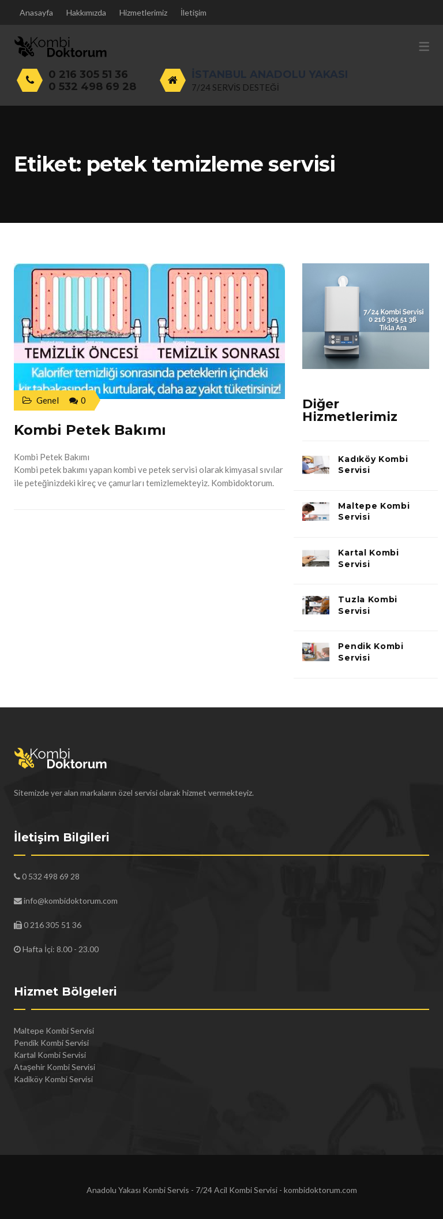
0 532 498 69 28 (92, 86)
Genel (47, 400)
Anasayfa (36, 12)
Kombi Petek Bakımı (90, 430)
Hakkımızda (86, 12)
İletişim (194, 12)
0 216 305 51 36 (88, 74)
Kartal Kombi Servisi (368, 558)
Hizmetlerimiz (143, 12)
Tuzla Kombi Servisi (367, 605)
